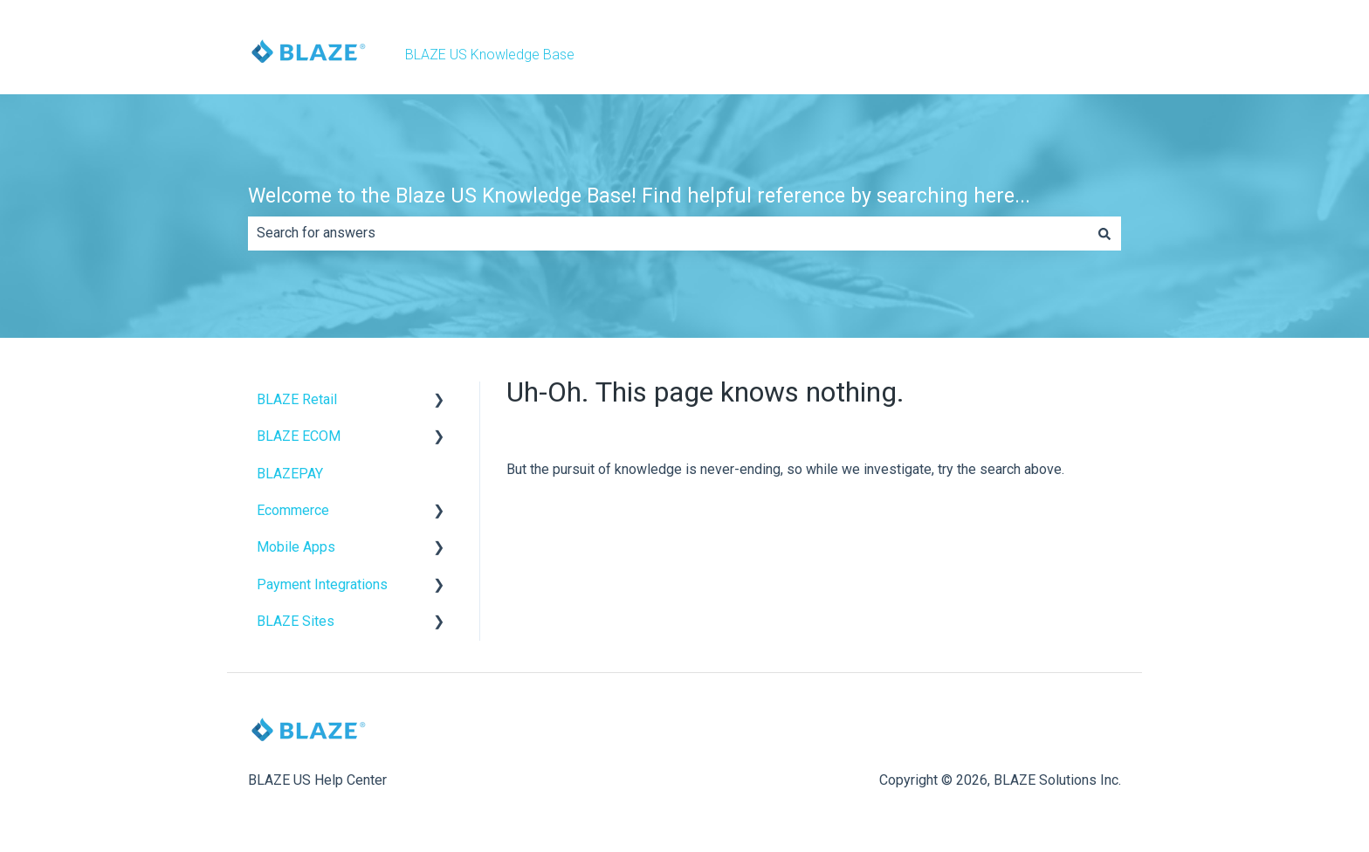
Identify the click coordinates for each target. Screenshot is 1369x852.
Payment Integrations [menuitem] (322, 584)
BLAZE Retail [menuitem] (297, 399)
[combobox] (668, 233)
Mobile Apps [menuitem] (296, 547)
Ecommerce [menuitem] (293, 510)
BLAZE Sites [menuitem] (295, 621)
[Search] (1104, 233)
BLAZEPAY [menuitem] (290, 473)
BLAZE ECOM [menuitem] (299, 436)
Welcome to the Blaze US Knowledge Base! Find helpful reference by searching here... (639, 196)
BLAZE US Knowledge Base (489, 54)
